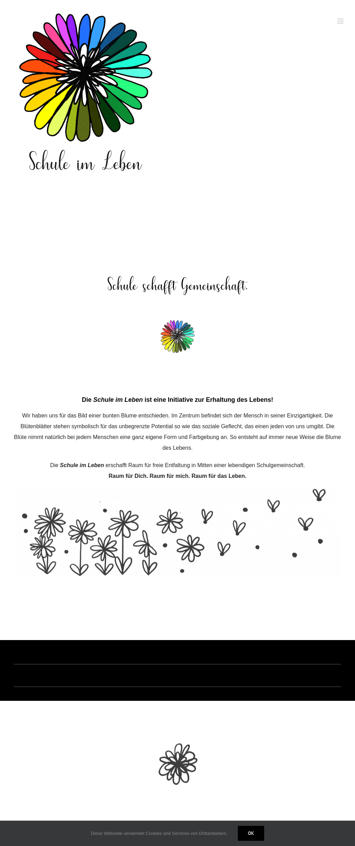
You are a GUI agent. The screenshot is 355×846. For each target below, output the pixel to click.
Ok (251, 833)
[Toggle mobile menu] (341, 21)
